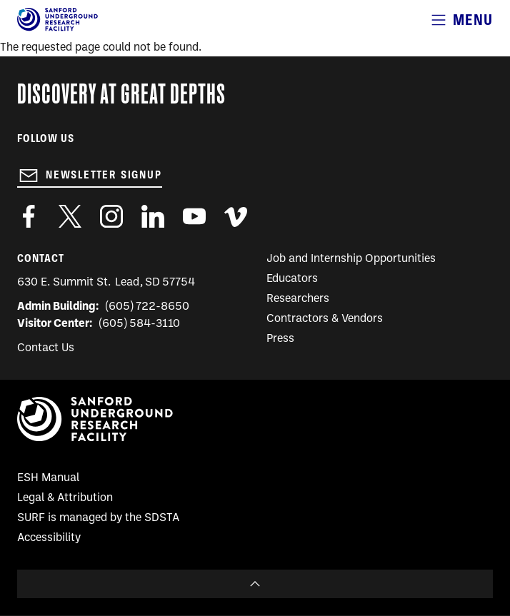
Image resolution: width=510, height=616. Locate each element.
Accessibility (49, 538)
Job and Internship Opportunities (351, 259)
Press (280, 339)
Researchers (297, 299)
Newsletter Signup (104, 174)
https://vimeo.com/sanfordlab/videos (235, 216)
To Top (255, 584)
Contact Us (45, 348)
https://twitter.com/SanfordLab (70, 216)
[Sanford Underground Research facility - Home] (57, 28)
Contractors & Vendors (324, 319)
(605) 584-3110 (139, 324)
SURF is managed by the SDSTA (98, 518)
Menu (473, 20)
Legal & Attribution (65, 498)
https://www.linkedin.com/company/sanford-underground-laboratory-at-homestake (152, 216)
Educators (292, 279)
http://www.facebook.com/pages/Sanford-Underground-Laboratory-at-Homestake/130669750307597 (28, 216)
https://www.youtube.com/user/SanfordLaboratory (194, 216)
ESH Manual (48, 478)
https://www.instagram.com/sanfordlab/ (111, 216)
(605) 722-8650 (147, 307)
